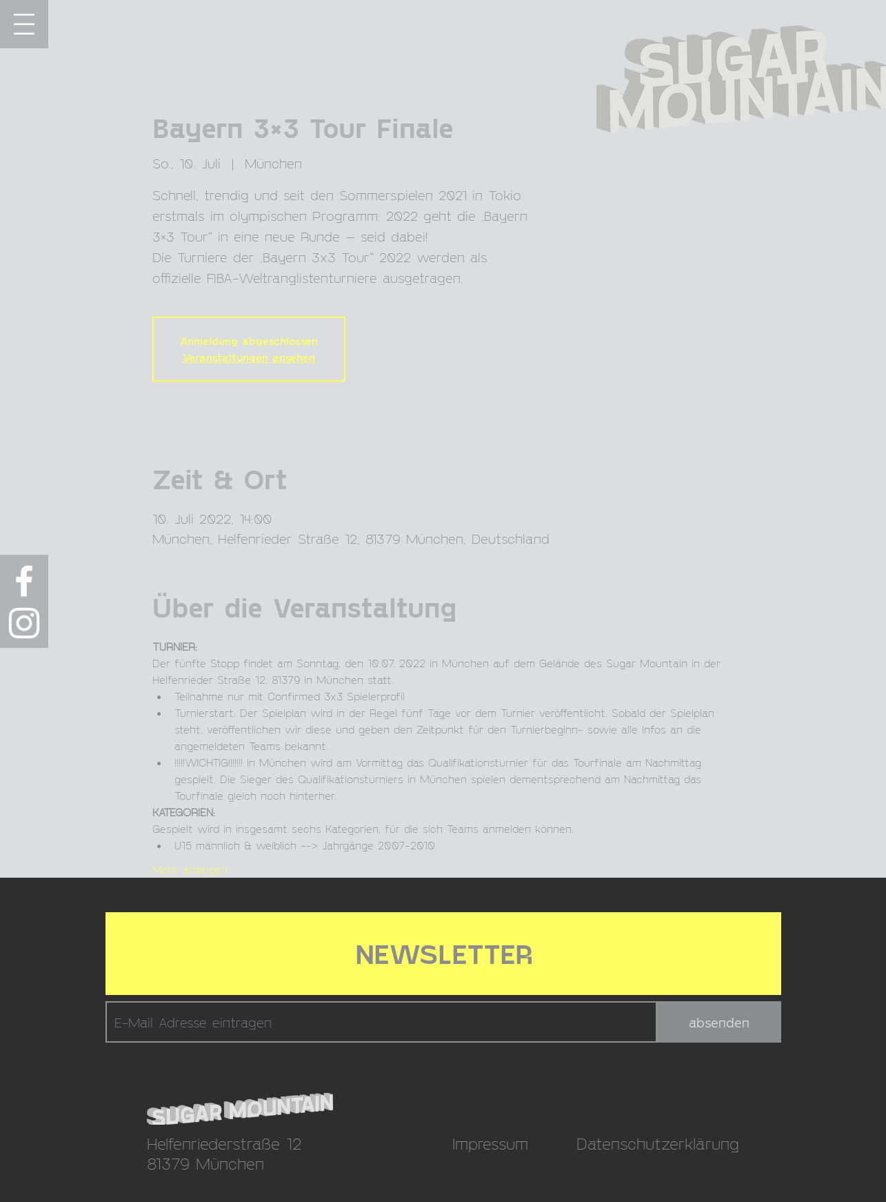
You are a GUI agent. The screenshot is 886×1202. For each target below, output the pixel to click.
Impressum (490, 1143)
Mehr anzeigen (190, 869)
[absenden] (719, 1022)
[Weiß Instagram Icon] (24, 623)
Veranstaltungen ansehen (249, 357)
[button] (24, 24)
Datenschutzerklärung (657, 1143)
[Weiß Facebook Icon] (24, 581)
